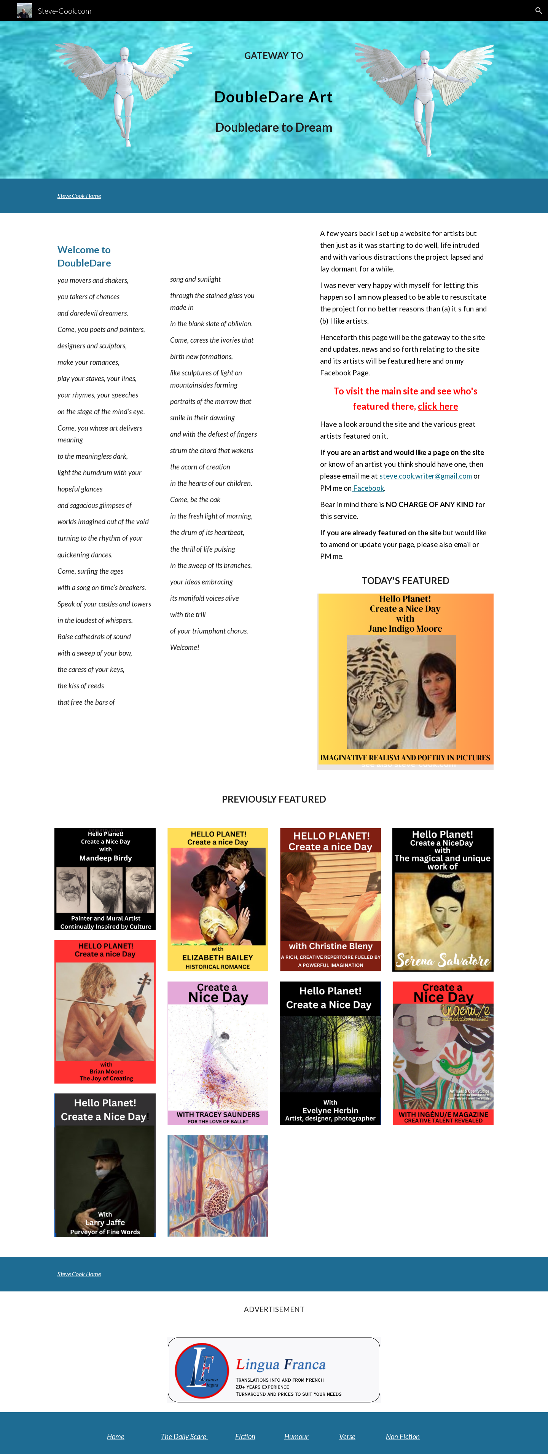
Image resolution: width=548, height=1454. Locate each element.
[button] (539, 11)
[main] (273, 56)
